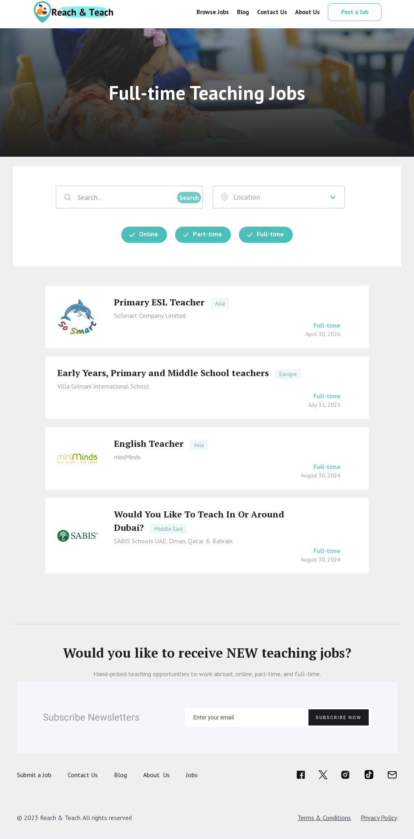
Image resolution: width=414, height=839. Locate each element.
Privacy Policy (379, 818)
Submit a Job (34, 775)
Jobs (192, 775)
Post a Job (354, 12)
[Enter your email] (278, 717)
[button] (279, 197)
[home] (73, 12)
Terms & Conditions (324, 818)
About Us (156, 775)
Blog (120, 775)
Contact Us (83, 775)
